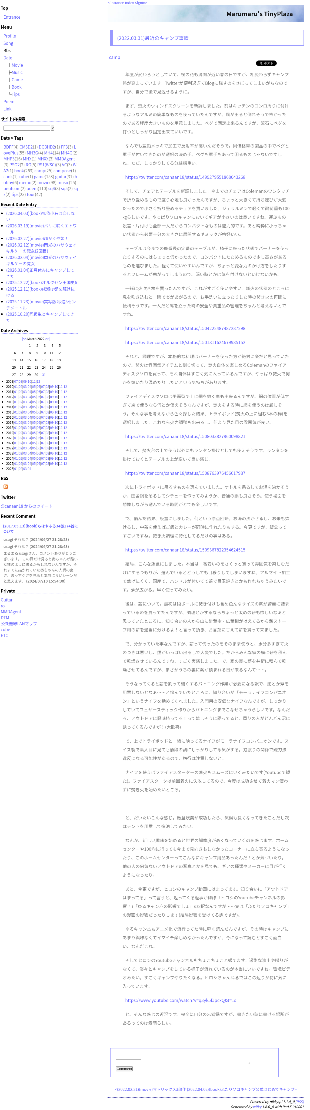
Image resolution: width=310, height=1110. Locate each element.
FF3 (64, 147)
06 (38, 386)
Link (8, 109)
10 (29, 381)
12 (38, 381)
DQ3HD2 (47, 147)
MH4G (66, 153)
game (39, 176)
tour (31, 194)
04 (29, 386)
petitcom (12, 188)
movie (43, 182)
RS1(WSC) (46, 164)
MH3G (32, 153)
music (63, 182)
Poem (9, 101)
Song (8, 43)
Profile (10, 36)
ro (3, 605)
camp (114, 57)
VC (64, 164)
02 (20, 386)
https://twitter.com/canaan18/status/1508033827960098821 (185, 436)
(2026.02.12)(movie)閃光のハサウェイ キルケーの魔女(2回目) (41, 248)
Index (129, 2)
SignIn (140, 2)
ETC (4, 635)
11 (34, 381)
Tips (16, 94)
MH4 (48, 153)
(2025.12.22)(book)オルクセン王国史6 (41, 282)
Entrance (116, 2)
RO (28, 164)
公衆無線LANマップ (19, 623)
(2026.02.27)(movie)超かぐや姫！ (37, 238)
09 (25, 381)
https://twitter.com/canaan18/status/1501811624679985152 (185, 342)
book (19, 170)
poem (32, 188)
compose (62, 170)
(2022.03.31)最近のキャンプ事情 (153, 37)
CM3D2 (26, 147)
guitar (60, 176)
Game (17, 79)
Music (17, 72)
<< (24, 338)
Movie (17, 65)
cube (23, 176)
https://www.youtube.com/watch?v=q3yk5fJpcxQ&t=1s (180, 1000)
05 (34, 386)
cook (8, 176)
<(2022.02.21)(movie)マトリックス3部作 (150, 1090)
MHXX (43, 159)
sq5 (64, 188)
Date (8, 57)
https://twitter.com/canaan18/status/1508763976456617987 (185, 473)
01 (16, 386)
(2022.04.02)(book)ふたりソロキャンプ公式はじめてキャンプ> (241, 1090)
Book (17, 87)
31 (44, 374)
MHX (27, 159)
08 (20, 381)
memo (25, 182)
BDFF (9, 147)
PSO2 (14, 164)
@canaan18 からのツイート (27, 506)
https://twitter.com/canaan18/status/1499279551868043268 (185, 177)
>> (47, 338)
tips (14, 194)
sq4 (51, 188)
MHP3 (9, 159)
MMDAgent (65, 159)
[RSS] (299, 1102)
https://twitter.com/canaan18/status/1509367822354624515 (185, 549)
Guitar (7, 600)
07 (16, 381)
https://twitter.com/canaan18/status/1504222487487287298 (185, 328)
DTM (5, 617)
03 (25, 386)
